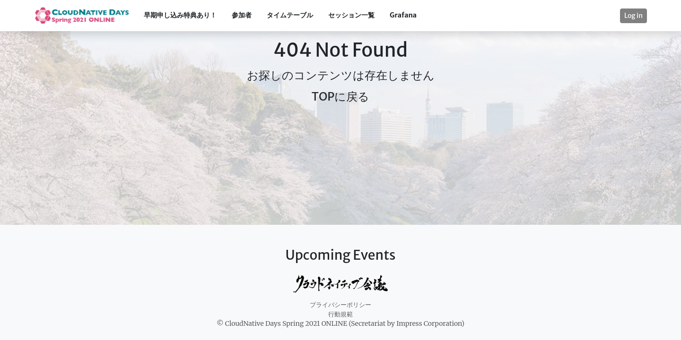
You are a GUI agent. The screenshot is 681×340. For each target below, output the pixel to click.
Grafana (403, 15)
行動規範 (340, 314)
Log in (633, 15)
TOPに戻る (340, 96)
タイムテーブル (290, 15)
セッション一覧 (351, 15)
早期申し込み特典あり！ (180, 15)
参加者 (242, 15)
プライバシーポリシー (340, 305)
